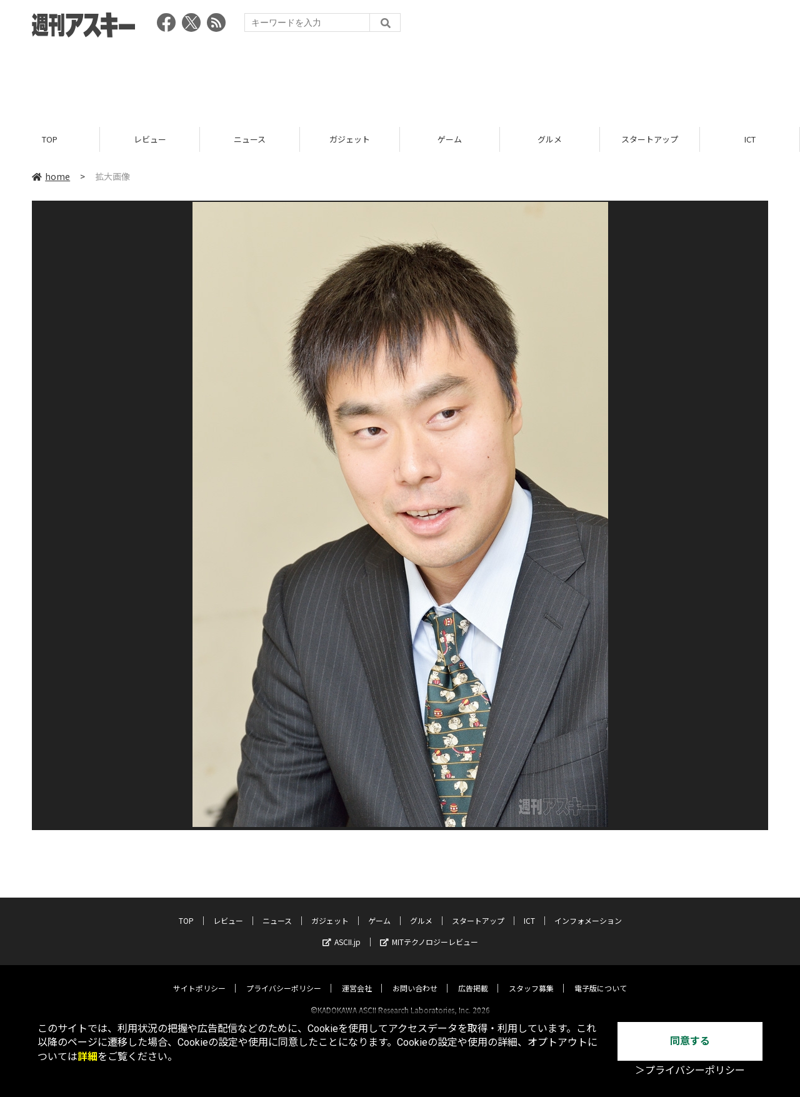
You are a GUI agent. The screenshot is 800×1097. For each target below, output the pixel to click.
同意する (690, 1041)
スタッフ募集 (531, 976)
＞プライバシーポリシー (690, 1070)
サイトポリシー (199, 976)
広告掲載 (473, 976)
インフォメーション (588, 909)
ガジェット (349, 139)
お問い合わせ (415, 976)
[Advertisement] (400, 78)
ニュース (250, 139)
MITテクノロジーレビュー (429, 930)
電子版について (600, 976)
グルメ (550, 139)
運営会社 (357, 976)
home (51, 176)
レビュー (150, 139)
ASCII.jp (341, 930)
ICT (750, 139)
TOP (50, 139)
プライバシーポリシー (283, 976)
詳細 (88, 1057)
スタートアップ (649, 139)
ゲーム (450, 139)
